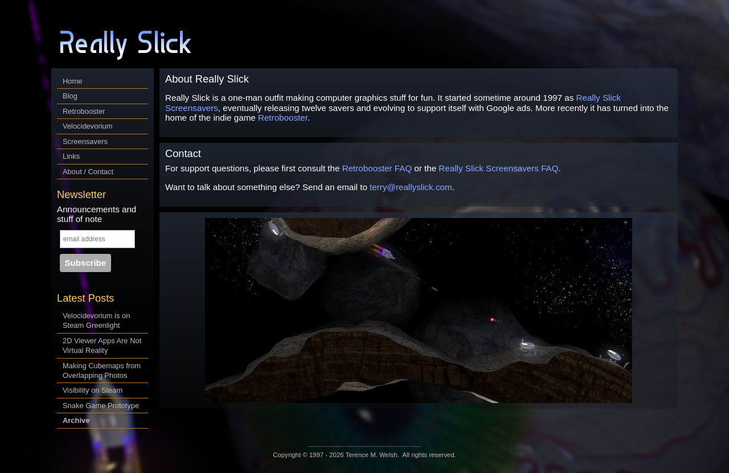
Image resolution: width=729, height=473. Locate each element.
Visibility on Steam (92, 390)
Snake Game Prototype (101, 405)
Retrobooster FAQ (377, 168)
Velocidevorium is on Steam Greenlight (96, 320)
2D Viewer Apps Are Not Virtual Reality (102, 345)
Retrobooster (84, 111)
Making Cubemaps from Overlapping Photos (102, 370)
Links (71, 156)
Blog (70, 96)
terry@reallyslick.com (411, 187)
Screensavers (85, 141)
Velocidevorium (88, 126)
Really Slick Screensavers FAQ (498, 168)
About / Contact (88, 171)
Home (72, 81)
